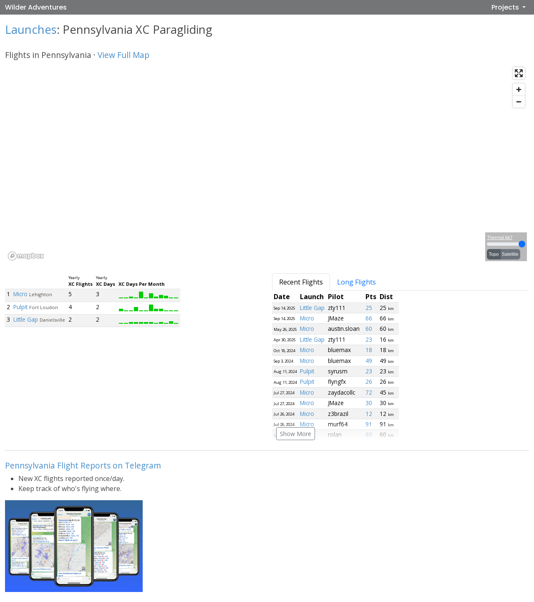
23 (368, 339)
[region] (267, 163)
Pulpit (20, 307)
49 (368, 361)
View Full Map (123, 54)
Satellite (510, 254)
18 (368, 350)
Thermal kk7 (500, 237)
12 (368, 414)
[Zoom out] (519, 102)
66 (368, 318)
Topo (494, 254)
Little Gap (25, 319)
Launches (31, 29)
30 (368, 403)
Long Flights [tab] (356, 282)
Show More (295, 434)
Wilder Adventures (36, 7)
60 (368, 328)
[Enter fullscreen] (519, 73)
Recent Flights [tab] (301, 282)
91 (368, 424)
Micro (20, 294)
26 (368, 381)
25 (368, 308)
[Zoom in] (519, 89)
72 (368, 392)
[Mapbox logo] (26, 256)
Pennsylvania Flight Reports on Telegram (83, 465)
